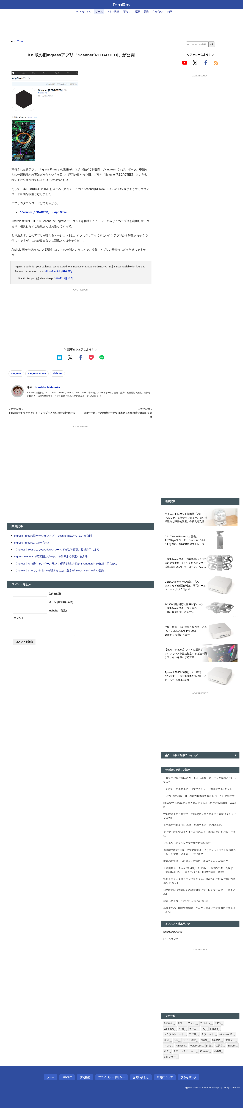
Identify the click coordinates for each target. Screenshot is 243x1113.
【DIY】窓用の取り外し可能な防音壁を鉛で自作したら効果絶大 (199, 797)
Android (169, 1027)
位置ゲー (170, 1051)
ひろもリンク (170, 943)
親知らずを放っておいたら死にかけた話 (185, 904)
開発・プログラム (154, 11)
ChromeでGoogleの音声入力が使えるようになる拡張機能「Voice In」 (200, 806)
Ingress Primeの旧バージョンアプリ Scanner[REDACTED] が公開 (53, 535)
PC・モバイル (83, 11)
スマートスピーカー (210, 1056)
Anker (205, 1045)
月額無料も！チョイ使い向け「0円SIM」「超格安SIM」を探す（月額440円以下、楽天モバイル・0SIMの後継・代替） (198, 873)
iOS (177, 1045)
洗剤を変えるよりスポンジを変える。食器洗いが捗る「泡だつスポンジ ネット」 (199, 884)
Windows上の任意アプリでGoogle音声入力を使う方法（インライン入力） (200, 818)
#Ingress (16, 373)
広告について (165, 1082)
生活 (183, 1033)
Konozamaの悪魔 (173, 936)
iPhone (216, 1033)
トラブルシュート (175, 1039)
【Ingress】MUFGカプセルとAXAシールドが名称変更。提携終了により (57, 549)
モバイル (206, 1027)
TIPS (219, 1027)
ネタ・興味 (113, 11)
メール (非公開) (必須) (61, 602)
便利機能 (85, 1082)
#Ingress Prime (38, 373)
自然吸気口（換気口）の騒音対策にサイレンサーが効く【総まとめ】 (199, 895)
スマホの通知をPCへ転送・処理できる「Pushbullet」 (193, 827)
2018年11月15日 (63, 278)
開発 (168, 1045)
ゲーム (99, 11)
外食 (224, 1051)
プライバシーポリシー (111, 1082)
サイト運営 (190, 1045)
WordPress (211, 1051)
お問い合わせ (141, 1082)
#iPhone (59, 373)
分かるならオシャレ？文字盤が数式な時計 (187, 845)
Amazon (196, 1051)
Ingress (181, 1056)
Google (217, 1045)
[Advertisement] (121, 25)
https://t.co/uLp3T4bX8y (59, 271)
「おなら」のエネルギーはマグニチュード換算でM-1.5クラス (197, 790)
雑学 (170, 11)
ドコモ (183, 1051)
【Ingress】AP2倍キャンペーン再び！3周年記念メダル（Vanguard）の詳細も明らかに (66, 563)
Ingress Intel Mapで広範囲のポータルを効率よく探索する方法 (51, 556)
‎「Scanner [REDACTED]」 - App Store (43, 212)
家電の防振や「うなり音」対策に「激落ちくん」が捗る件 (195, 863)
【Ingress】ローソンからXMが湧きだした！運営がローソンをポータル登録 (59, 570)
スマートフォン (188, 1027)
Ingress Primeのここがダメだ (31, 542)
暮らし (127, 11)
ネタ (192, 1056)
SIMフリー (183, 1062)
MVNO (169, 1062)
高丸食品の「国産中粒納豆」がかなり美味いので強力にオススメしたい (199, 913)
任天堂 (168, 1056)
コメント (19, 618)
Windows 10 (227, 1039)
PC (205, 1033)
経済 (137, 11)
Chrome (230, 1056)
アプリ (194, 1039)
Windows (170, 1033)
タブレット (209, 1039)
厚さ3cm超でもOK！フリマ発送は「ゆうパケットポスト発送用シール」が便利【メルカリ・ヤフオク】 (199, 854)
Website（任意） (58, 610)
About (67, 1082)
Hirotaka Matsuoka (48, 387)
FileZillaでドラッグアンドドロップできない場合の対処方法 (42, 413)
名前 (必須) (55, 593)
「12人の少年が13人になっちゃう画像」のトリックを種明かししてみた (199, 781)
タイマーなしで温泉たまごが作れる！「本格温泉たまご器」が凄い (199, 836)
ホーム (50, 1082)
